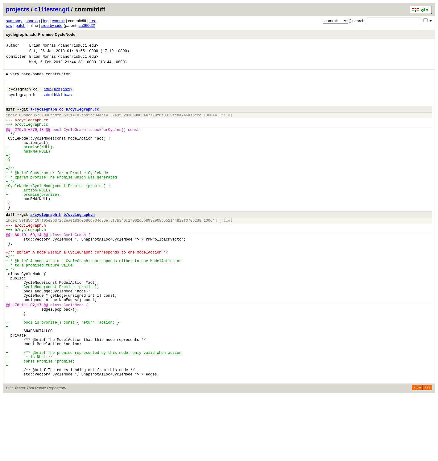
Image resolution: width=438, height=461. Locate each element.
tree (92, 21)
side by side (52, 25)
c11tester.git (51, 9)
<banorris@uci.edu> (78, 46)
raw (9, 25)
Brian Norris (42, 46)
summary (14, 21)
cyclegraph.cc (23, 95)
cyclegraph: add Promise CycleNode (40, 34)
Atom (417, 452)
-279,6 (19, 142)
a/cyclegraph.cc (47, 118)
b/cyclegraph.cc (82, 118)
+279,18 (35, 142)
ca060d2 (86, 25)
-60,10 (19, 269)
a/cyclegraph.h (45, 245)
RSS (427, 452)
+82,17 (34, 354)
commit (58, 21)
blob (57, 94)
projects (17, 9)
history (67, 94)
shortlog (33, 21)
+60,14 (34, 269)
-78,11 (19, 354)
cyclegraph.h (22, 102)
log (45, 21)
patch (21, 25)
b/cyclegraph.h (79, 245)
